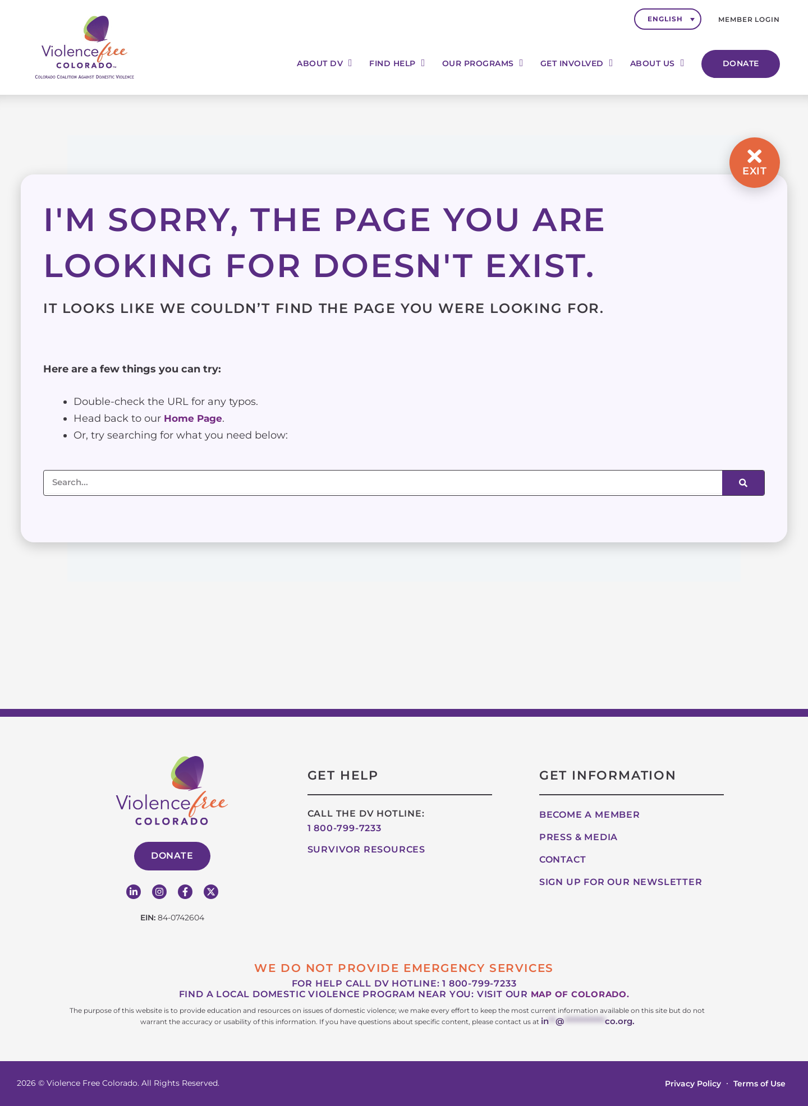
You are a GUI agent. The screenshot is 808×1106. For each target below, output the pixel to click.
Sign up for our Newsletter (621, 883)
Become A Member (589, 816)
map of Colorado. (579, 995)
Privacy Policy (693, 1084)
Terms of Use (759, 1084)
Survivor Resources (366, 851)
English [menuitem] (665, 19)
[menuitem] (667, 19)
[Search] (743, 483)
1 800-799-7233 (344, 829)
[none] (667, 19)
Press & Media (578, 838)
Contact (562, 861)
